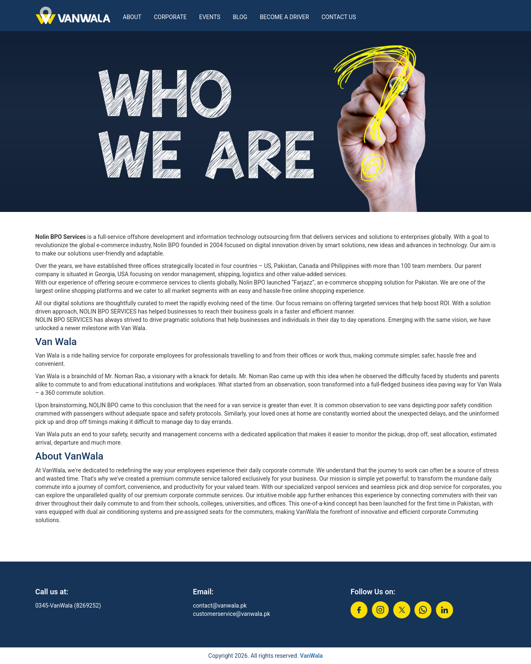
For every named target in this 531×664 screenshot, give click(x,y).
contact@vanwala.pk (220, 605)
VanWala (311, 655)
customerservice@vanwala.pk (231, 613)
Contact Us (339, 17)
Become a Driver (284, 17)
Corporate (170, 17)
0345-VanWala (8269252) (68, 605)
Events (209, 17)
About (132, 17)
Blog (240, 17)
